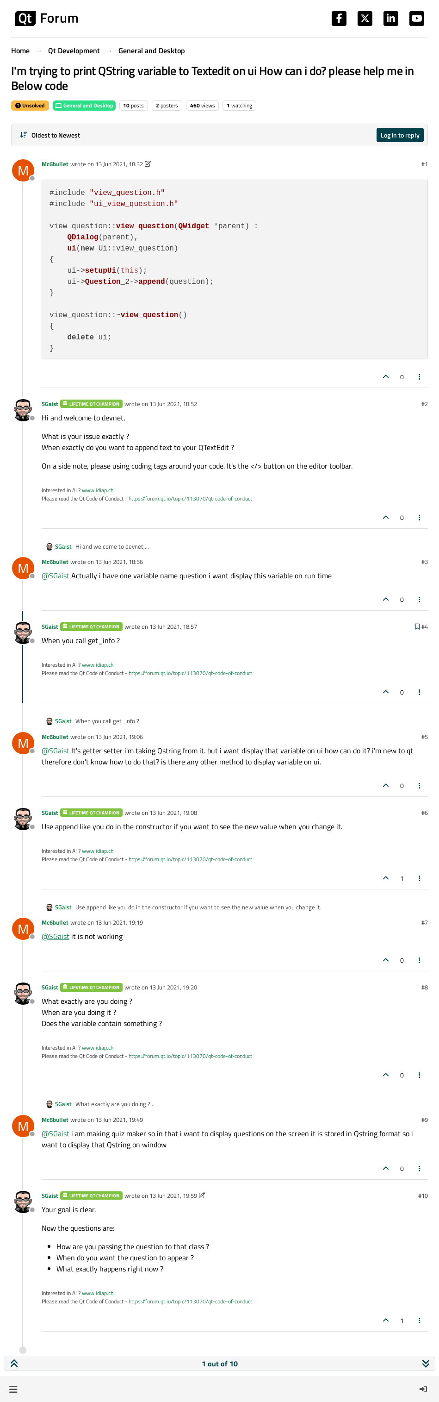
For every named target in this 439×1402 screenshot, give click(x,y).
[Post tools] (420, 376)
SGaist (50, 403)
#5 (424, 736)
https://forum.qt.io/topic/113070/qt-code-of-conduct (190, 498)
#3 (424, 561)
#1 (424, 164)
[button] (13, 1389)
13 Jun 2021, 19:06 (119, 736)
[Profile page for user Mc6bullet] (23, 170)
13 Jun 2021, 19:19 (119, 922)
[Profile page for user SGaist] (23, 410)
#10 (423, 1195)
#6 (424, 812)
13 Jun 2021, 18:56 (119, 561)
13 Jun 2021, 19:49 (119, 1119)
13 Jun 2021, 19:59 (173, 1195)
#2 (424, 403)
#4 (424, 626)
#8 (424, 987)
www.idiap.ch (97, 490)
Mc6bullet (55, 164)
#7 (424, 922)
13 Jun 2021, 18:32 (119, 164)
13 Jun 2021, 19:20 (173, 987)
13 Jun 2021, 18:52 (173, 403)
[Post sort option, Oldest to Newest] (49, 135)
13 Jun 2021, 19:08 (173, 812)
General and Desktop (84, 105)
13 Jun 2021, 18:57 (173, 626)
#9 (424, 1119)
